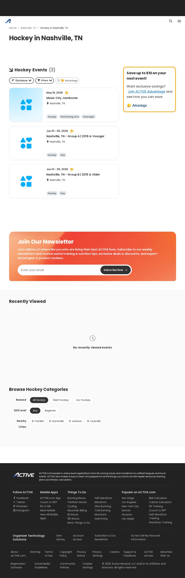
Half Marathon (103, 498)
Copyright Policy (66, 553)
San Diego (128, 498)
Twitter (20, 502)
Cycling (72, 506)
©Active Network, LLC (119, 563)
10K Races (73, 518)
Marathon (101, 502)
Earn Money (61, 537)
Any (35, 410)
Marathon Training (160, 522)
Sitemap (35, 552)
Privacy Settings (98, 553)
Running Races (76, 498)
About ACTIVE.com (18, 553)
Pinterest (21, 506)
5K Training (156, 506)
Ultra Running (103, 506)
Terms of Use (49, 553)
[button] (44, 80)
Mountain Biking (77, 510)
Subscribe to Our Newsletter (105, 537)
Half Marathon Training (158, 516)
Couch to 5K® (48, 502)
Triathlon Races (77, 502)
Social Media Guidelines (42, 565)
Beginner (50, 410)
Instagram (22, 510)
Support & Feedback (130, 553)
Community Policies (67, 565)
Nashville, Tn (28, 28)
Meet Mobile (47, 510)
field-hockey (61, 400)
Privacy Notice (81, 553)
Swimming (101, 518)
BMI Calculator (158, 498)
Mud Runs (101, 514)
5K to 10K (45, 506)
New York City (130, 506)
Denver (126, 510)
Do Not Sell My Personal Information (145, 537)
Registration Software (18, 565)
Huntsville (56, 421)
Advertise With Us (166, 553)
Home (13, 28)
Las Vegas (128, 518)
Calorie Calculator (160, 502)
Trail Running (102, 510)
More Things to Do (78, 523)
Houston (127, 514)
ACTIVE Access (148, 553)
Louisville (94, 421)
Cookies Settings (88, 565)
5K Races (72, 514)
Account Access (78, 537)
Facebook (22, 498)
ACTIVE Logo (20, 473)
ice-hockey (83, 400)
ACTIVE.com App (50, 498)
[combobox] (21, 80)
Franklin (37, 421)
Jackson (75, 421)
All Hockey (39, 400)
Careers (115, 552)
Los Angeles (129, 502)
